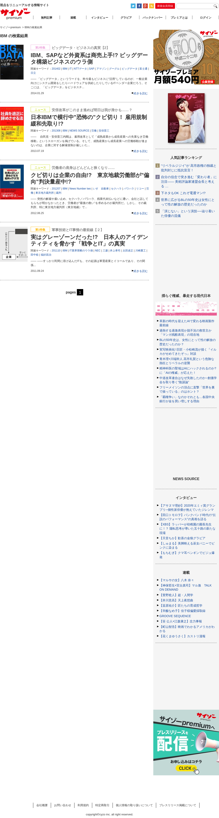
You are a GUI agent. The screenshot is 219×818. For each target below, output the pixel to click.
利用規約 (83, 805)
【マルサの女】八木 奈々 (176, 580)
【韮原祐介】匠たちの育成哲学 (180, 605)
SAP (91, 68)
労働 (94, 130)
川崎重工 (140, 250)
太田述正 (128, 250)
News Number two (80, 188)
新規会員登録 (165, 5)
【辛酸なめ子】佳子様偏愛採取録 (182, 611)
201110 (56, 250)
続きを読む (141, 93)
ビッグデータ (130, 68)
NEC (97, 250)
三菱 (105, 250)
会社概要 (42, 805)
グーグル (114, 68)
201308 (56, 130)
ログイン (205, 17)
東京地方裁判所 (44, 192)
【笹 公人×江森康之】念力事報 (180, 621)
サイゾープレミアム (15, 14)
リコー (140, 188)
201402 (56, 68)
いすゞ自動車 (101, 188)
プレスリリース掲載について (177, 805)
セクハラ (116, 188)
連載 (73, 17)
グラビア (126, 17)
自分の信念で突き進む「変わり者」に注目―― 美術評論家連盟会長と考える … (189, 181)
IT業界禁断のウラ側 (81, 250)
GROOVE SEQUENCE (175, 616)
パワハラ (129, 188)
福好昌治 (46, 254)
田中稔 (35, 254)
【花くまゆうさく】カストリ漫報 (182, 636)
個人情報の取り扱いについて (134, 805)
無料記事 (46, 17)
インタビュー (99, 17)
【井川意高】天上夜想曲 (176, 600)
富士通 (143, 68)
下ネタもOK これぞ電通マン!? (183, 193)
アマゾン (101, 68)
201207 (56, 188)
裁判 (58, 192)
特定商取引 (102, 805)
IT (70, 68)
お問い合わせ (62, 805)
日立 (33, 72)
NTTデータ (80, 68)
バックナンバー (152, 17)
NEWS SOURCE (79, 130)
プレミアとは (179, 17)
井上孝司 (115, 250)
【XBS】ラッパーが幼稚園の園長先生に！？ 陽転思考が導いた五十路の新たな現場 (187, 528)
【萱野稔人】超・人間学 (176, 595)
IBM (65, 68)
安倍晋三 (104, 130)
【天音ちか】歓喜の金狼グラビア (182, 538)
